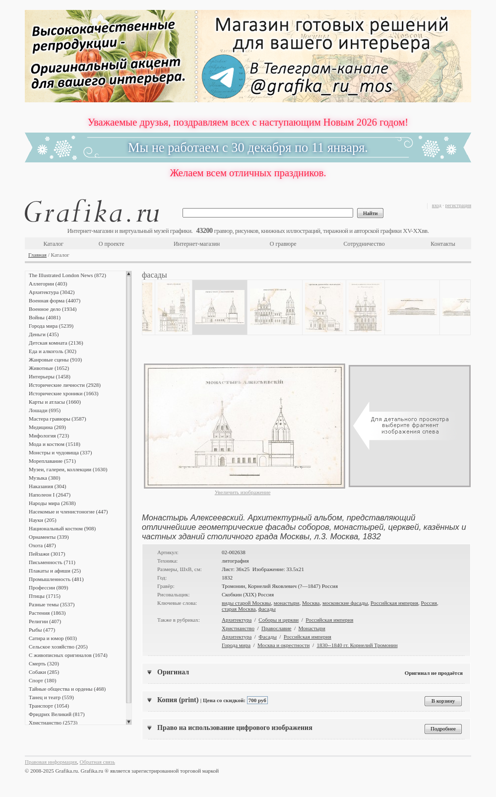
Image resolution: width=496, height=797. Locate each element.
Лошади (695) (45, 410)
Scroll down (128, 722)
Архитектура (236, 620)
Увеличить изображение (243, 492)
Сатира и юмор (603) (53, 638)
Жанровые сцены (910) (55, 359)
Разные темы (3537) (51, 604)
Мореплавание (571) (52, 461)
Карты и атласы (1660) (55, 402)
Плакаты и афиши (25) (55, 571)
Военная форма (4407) (54, 300)
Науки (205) (43, 520)
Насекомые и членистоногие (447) (68, 511)
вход (436, 205)
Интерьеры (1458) (49, 376)
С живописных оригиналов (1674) (68, 655)
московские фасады (345, 603)
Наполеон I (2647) (49, 495)
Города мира (236, 645)
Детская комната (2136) (56, 343)
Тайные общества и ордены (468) (67, 689)
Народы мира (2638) (52, 503)
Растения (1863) (47, 613)
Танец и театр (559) (51, 697)
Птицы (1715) (45, 596)
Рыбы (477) (42, 630)
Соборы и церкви (278, 620)
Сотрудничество (364, 243)
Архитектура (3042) (51, 292)
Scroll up (128, 273)
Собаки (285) (44, 672)
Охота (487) (42, 545)
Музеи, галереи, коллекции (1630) (68, 469)
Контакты (443, 243)
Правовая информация (51, 762)
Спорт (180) (42, 680)
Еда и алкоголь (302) (52, 351)
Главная (37, 255)
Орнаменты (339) (49, 537)
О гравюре (283, 243)
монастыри (287, 603)
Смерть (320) (44, 663)
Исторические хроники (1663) (63, 393)
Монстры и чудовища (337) (60, 452)
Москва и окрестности (283, 645)
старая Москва (238, 609)
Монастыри (312, 628)
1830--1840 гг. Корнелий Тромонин (356, 645)
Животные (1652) (49, 368)
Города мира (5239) (51, 326)
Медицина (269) (47, 427)
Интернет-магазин (197, 243)
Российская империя (394, 603)
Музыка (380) (44, 478)
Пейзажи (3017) (47, 554)
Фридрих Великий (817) (57, 714)
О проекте (111, 243)
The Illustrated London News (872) (67, 275)
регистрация (458, 205)
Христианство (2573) (53, 722)
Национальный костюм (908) (62, 528)
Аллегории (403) (48, 284)
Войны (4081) (45, 317)
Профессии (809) (48, 587)
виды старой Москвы (246, 603)
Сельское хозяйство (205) (58, 647)
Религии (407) (45, 621)
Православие (276, 628)
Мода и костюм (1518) (54, 444)
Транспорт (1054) (49, 706)
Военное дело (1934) (52, 309)
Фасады (267, 637)
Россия (429, 603)
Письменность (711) (52, 562)
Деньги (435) (44, 334)
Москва (310, 603)
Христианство (238, 628)
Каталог (53, 243)
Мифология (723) (49, 435)
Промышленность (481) (56, 579)
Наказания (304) (47, 486)
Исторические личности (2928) (65, 385)
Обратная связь (97, 762)
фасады (267, 609)
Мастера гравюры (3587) (57, 419)
